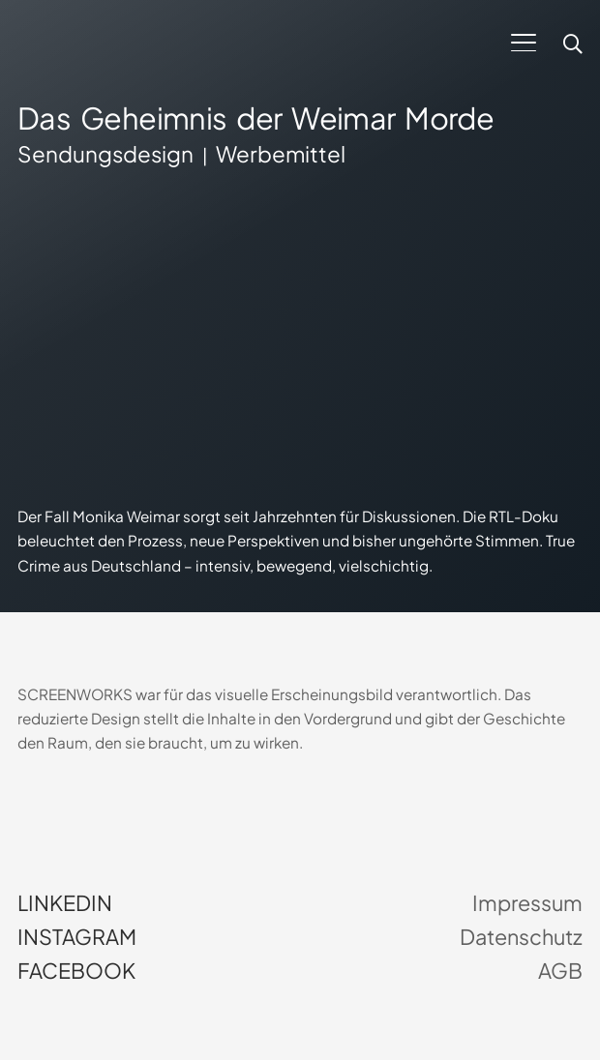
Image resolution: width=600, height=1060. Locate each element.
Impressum (527, 903)
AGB (560, 971)
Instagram (76, 937)
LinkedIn (64, 903)
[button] (523, 43)
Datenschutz (521, 937)
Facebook (76, 971)
